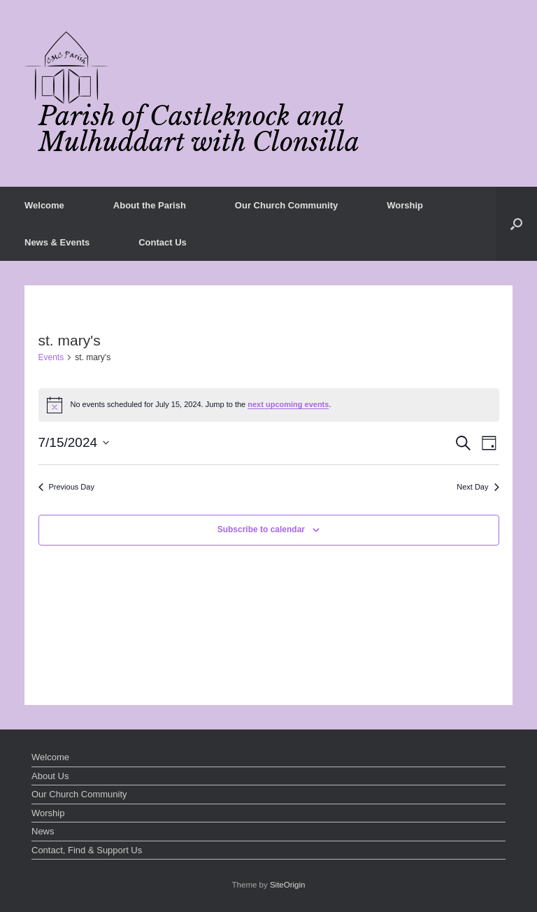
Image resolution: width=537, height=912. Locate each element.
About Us (50, 776)
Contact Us (162, 242)
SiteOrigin (288, 885)
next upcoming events (288, 404)
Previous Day (66, 487)
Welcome (44, 205)
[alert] (268, 405)
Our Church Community (286, 205)
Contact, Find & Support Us (86, 850)
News (43, 831)
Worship (405, 205)
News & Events (57, 242)
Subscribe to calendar (261, 529)
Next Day (478, 487)
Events (51, 357)
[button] (516, 224)
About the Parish (149, 205)
